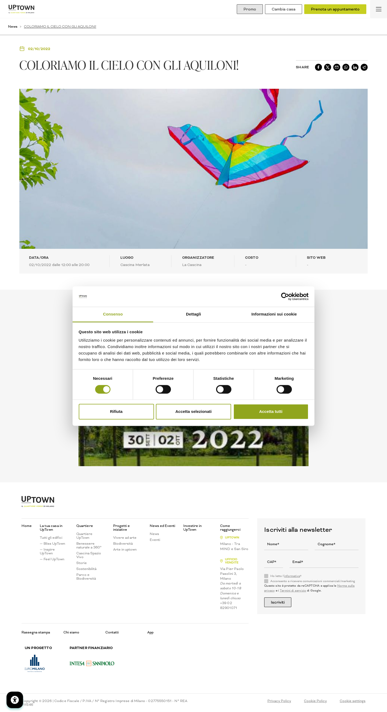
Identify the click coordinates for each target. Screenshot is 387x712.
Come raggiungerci (230, 528)
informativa (292, 576)
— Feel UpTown (52, 559)
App (150, 632)
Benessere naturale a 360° (89, 545)
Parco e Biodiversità (86, 576)
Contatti (112, 632)
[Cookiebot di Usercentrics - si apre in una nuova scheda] (285, 296)
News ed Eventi (162, 526)
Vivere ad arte (125, 538)
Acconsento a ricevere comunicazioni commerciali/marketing (312, 581)
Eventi (155, 540)
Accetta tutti (270, 411)
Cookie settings (353, 701)
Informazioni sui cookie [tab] (274, 314)
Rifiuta (116, 411)
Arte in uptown (125, 549)
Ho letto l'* (286, 576)
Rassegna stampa (36, 632)
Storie (81, 563)
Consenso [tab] (113, 314)
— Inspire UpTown (47, 551)
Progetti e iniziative (121, 528)
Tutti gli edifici (51, 538)
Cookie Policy (315, 701)
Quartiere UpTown (84, 536)
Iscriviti (278, 602)
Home (27, 526)
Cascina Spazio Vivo (88, 555)
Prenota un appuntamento (335, 9)
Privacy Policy (279, 701)
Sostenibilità (86, 569)
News (12, 26)
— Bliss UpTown (52, 543)
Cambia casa (283, 9)
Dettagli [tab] (193, 314)
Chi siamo (71, 632)
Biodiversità (123, 543)
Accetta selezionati (193, 411)
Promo (249, 9)
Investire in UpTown (192, 528)
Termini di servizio (293, 591)
